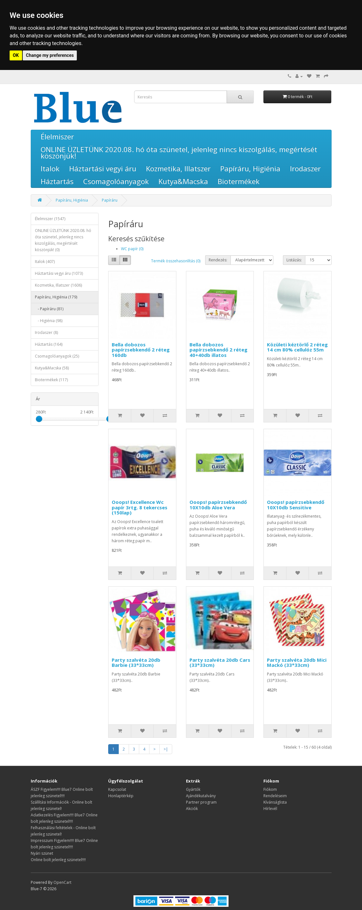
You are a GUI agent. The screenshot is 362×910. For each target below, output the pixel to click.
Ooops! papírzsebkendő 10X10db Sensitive (295, 505)
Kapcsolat (117, 789)
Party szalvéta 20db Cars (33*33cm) (219, 662)
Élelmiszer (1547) (50, 218)
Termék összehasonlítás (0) (175, 261)
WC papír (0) (132, 248)
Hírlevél (270, 808)
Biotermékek (239, 181)
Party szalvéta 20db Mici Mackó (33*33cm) (296, 662)
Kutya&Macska (183, 181)
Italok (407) (45, 261)
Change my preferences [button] (50, 55)
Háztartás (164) (48, 344)
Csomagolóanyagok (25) (57, 356)
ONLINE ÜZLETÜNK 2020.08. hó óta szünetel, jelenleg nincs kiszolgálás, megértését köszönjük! (179, 152)
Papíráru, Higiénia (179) (56, 297)
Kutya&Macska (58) (52, 368)
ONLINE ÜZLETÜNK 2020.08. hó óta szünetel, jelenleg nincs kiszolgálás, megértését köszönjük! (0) (63, 240)
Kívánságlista (275, 802)
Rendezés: (218, 260)
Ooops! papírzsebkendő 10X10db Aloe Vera (218, 505)
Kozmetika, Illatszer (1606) (58, 285)
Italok (50, 168)
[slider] (39, 419)
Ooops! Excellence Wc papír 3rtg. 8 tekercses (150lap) (139, 507)
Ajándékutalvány (201, 795)
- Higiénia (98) (48, 320)
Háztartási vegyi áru (102, 168)
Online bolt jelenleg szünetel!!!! (58, 859)
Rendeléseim (275, 795)
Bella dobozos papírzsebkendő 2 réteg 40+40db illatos (218, 349)
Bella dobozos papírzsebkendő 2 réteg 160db (141, 349)
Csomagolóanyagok (116, 181)
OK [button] (16, 55)
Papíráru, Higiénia (250, 168)
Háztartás (57, 181)
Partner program (201, 802)
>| (166, 749)
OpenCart (62, 882)
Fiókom (270, 789)
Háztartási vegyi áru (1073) (59, 273)
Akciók (192, 808)
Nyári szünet (42, 853)
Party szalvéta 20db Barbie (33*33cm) (136, 662)
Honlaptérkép (120, 795)
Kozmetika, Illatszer (178, 168)
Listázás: (294, 260)
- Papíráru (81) (49, 309)
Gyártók (193, 789)
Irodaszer (305, 168)
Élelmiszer (57, 136)
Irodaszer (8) (46, 332)
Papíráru (109, 200)
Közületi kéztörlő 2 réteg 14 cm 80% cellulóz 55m (297, 347)
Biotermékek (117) (51, 379)
